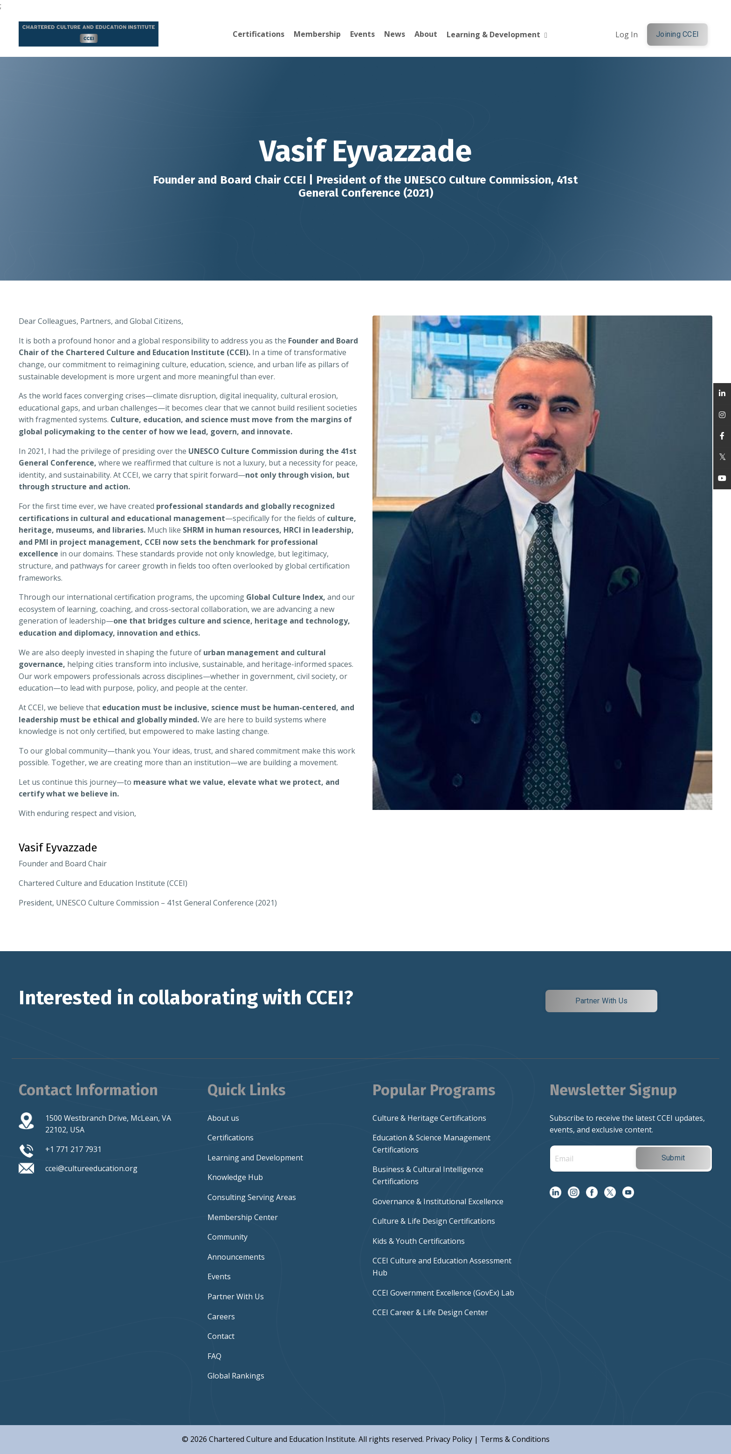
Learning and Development (255, 1157)
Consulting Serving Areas (251, 1197)
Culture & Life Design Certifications (433, 1221)
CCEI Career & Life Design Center (430, 1312)
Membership (317, 34)
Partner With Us (235, 1296)
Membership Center (242, 1217)
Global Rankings (235, 1376)
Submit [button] (673, 1157)
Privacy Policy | (453, 1439)
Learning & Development (497, 34)
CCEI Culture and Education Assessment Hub (441, 1266)
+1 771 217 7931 (73, 1149)
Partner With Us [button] (601, 1000)
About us (223, 1118)
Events (362, 34)
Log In (626, 34)
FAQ (214, 1356)
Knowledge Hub (235, 1177)
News (394, 34)
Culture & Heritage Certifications (429, 1118)
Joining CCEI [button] (677, 34)
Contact (220, 1336)
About (425, 34)
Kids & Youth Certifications (418, 1241)
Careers (221, 1316)
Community (227, 1237)
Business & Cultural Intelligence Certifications (427, 1175)
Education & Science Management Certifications (431, 1143)
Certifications (258, 34)
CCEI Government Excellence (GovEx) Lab (443, 1293)
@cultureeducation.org (98, 1168)
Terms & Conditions (515, 1439)
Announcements (236, 1257)
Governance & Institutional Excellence (437, 1201)
